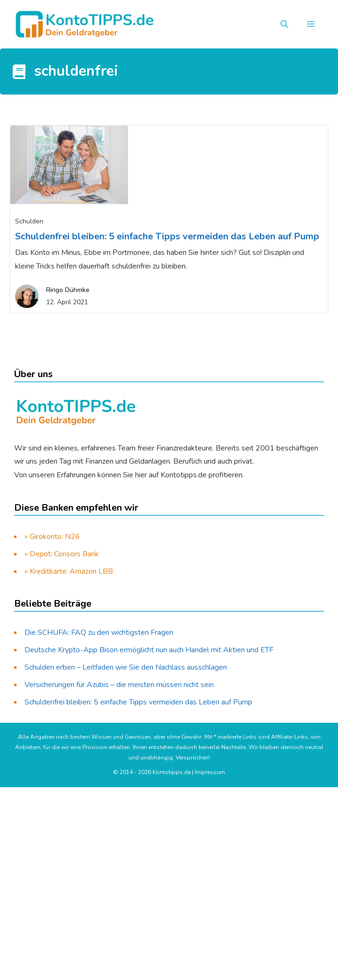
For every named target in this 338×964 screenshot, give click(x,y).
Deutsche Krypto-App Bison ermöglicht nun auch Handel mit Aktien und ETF (149, 650)
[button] (284, 24)
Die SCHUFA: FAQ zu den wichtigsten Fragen (98, 632)
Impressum (210, 772)
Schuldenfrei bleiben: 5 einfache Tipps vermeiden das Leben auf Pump (167, 236)
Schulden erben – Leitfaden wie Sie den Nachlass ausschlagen (125, 667)
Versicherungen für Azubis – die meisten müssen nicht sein (119, 685)
